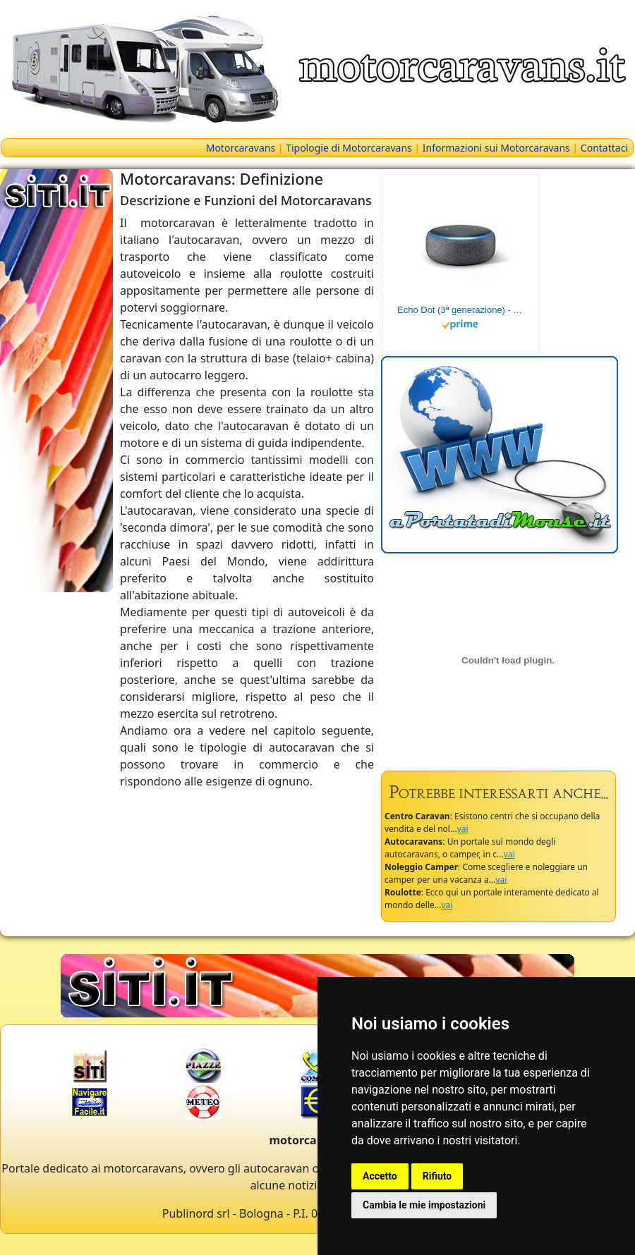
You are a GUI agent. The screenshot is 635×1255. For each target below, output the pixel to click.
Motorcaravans (240, 147)
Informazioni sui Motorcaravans (496, 147)
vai (462, 829)
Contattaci (604, 147)
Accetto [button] (380, 1176)
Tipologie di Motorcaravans (349, 147)
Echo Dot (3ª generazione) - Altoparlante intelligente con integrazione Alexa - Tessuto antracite (460, 310)
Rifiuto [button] (437, 1176)
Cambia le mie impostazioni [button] (424, 1205)
